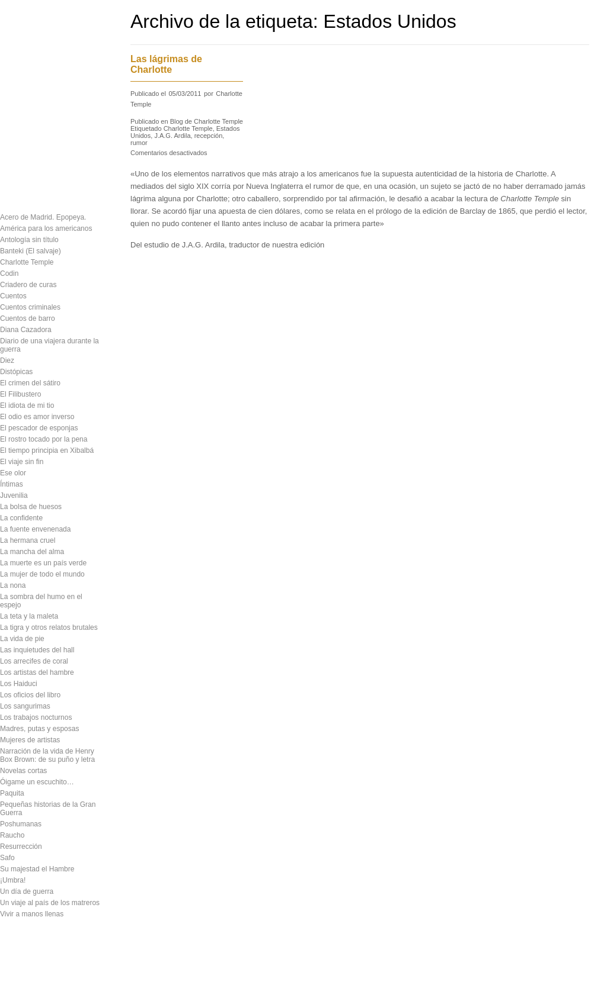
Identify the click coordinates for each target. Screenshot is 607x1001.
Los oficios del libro (30, 695)
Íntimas (11, 484)
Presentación (23, 52)
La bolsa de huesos (31, 507)
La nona (12, 585)
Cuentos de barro (27, 318)
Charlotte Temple (27, 262)
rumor (139, 142)
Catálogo (15, 73)
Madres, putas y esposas (39, 729)
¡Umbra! (12, 880)
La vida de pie (22, 639)
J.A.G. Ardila (172, 135)
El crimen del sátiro (30, 383)
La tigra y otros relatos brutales (49, 627)
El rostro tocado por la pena (43, 439)
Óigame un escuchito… (37, 782)
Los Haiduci (18, 684)
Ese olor (13, 473)
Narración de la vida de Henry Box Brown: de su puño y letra (47, 755)
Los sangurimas (25, 706)
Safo (7, 858)
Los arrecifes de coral (34, 661)
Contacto (15, 135)
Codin (9, 273)
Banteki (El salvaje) (30, 251)
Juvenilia (14, 495)
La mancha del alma (32, 552)
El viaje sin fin (21, 462)
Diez (7, 360)
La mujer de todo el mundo (42, 574)
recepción (208, 135)
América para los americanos (46, 228)
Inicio (72, 982)
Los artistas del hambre (37, 672)
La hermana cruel (27, 540)
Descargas (19, 93)
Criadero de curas (28, 285)
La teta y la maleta (29, 616)
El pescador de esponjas (39, 428)
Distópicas (16, 372)
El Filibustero (20, 394)
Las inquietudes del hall (37, 650)
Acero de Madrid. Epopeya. (43, 217)
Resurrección (21, 846)
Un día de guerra (26, 891)
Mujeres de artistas (30, 740)
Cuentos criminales (30, 307)
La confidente (21, 518)
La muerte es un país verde (43, 563)
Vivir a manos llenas (31, 914)
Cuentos (13, 296)
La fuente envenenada (35, 529)
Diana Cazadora (26, 330)
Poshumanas (20, 824)
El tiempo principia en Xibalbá (47, 450)
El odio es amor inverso (37, 417)
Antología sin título (29, 240)
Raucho (12, 835)
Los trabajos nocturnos (36, 717)
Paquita (12, 793)
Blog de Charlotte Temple (206, 121)
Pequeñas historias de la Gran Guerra (47, 808)
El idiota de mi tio (27, 405)
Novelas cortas (23, 771)
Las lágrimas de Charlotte (166, 64)
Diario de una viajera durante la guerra (49, 345)
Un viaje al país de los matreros (50, 903)
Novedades (20, 114)
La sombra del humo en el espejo (41, 601)
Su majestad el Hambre (37, 869)
